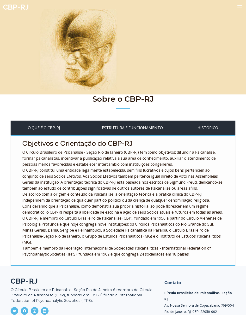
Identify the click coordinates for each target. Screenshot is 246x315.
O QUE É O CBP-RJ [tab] (44, 127)
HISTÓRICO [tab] (207, 127)
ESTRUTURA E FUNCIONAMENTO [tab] (132, 127)
